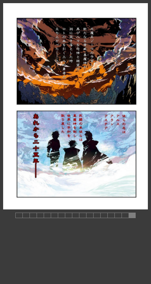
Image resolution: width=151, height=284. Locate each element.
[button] (18, 215)
